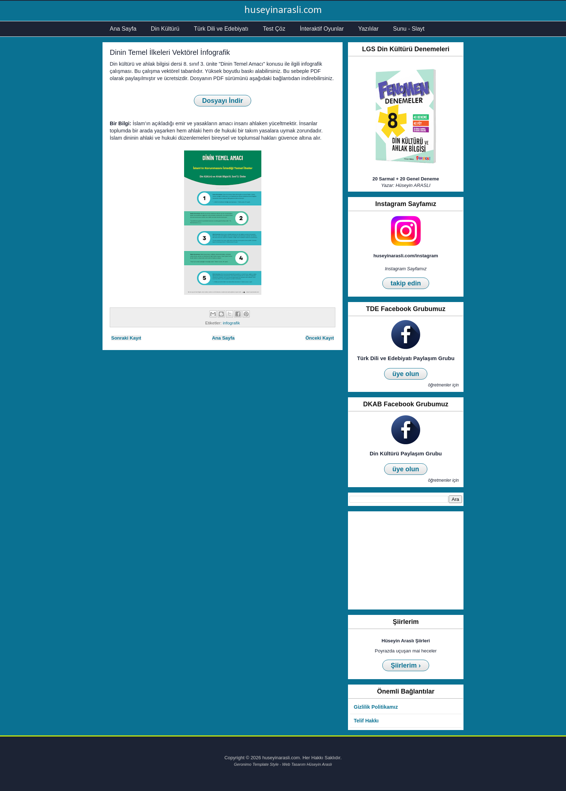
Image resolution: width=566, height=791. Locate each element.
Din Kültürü (165, 29)
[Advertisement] (406, 560)
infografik (231, 322)
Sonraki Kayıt (126, 338)
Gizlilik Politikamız (376, 707)
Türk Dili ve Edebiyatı (221, 29)
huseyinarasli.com (283, 10)
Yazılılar (368, 29)
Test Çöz (274, 29)
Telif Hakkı (366, 721)
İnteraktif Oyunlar (322, 29)
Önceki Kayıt (319, 338)
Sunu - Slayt (409, 29)
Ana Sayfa (123, 29)
